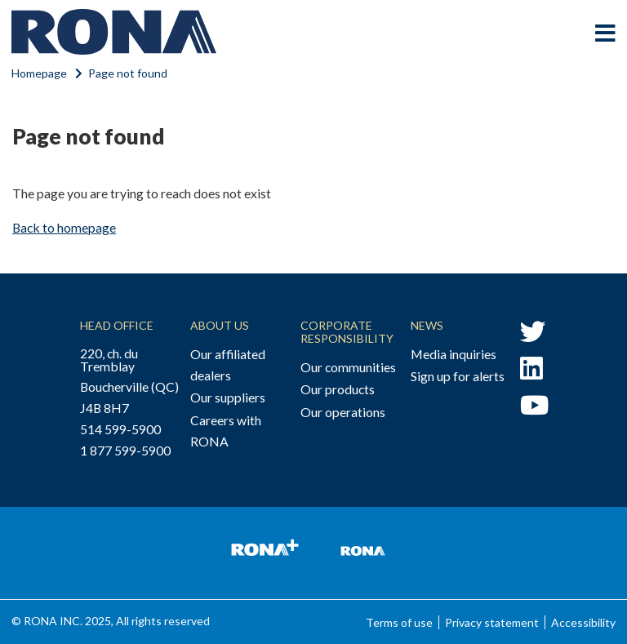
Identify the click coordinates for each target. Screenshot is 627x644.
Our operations (342, 412)
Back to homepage (64, 227)
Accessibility (583, 622)
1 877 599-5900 (125, 450)
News (427, 325)
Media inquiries (453, 354)
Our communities (348, 367)
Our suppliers (227, 397)
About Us (219, 325)
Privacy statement (492, 622)
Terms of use (399, 622)
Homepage (39, 73)
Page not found (127, 73)
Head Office (116, 325)
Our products (337, 389)
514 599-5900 (120, 429)
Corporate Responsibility (347, 331)
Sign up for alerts (458, 376)
